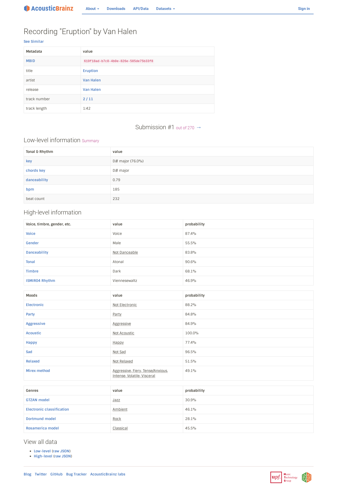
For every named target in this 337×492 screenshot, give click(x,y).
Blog (27, 474)
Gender (32, 243)
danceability (37, 180)
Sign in (304, 8)
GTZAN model (38, 400)
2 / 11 (88, 99)
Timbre (32, 271)
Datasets (165, 8)
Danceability (37, 252)
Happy (31, 342)
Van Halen (92, 80)
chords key (35, 170)
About (92, 8)
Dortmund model (41, 418)
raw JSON (61, 451)
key (29, 161)
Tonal (30, 261)
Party (30, 314)
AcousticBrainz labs (107, 474)
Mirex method (38, 370)
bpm (30, 189)
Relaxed (33, 361)
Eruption (90, 70)
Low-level (42, 451)
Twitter (41, 474)
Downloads (116, 8)
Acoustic (33, 333)
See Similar (34, 41)
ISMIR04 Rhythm (40, 280)
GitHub (56, 474)
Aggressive (35, 323)
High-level (43, 456)
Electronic (35, 304)
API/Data (141, 8)
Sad (29, 352)
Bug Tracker (76, 474)
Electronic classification (47, 409)
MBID (30, 61)
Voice (30, 233)
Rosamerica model (42, 428)
